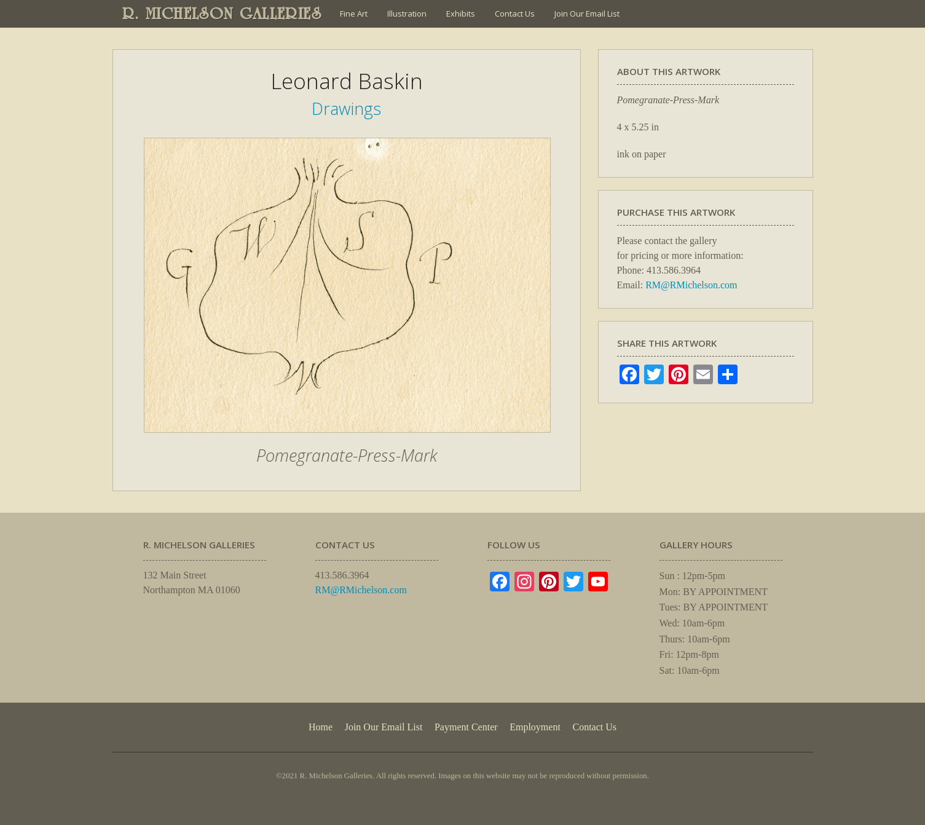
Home (321, 727)
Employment (535, 727)
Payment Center (466, 727)
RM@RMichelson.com (691, 285)
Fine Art (354, 13)
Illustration (407, 13)
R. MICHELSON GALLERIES (222, 13)
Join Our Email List (587, 13)
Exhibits (460, 13)
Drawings (346, 108)
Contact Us (515, 13)
